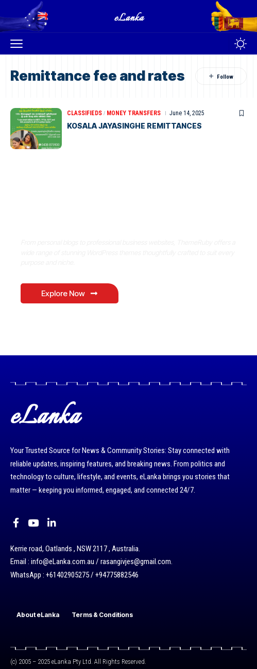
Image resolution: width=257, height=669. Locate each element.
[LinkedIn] (52, 523)
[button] (19, 44)
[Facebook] (16, 523)
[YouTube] (33, 523)
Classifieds (84, 113)
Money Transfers (134, 113)
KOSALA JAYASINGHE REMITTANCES (134, 125)
